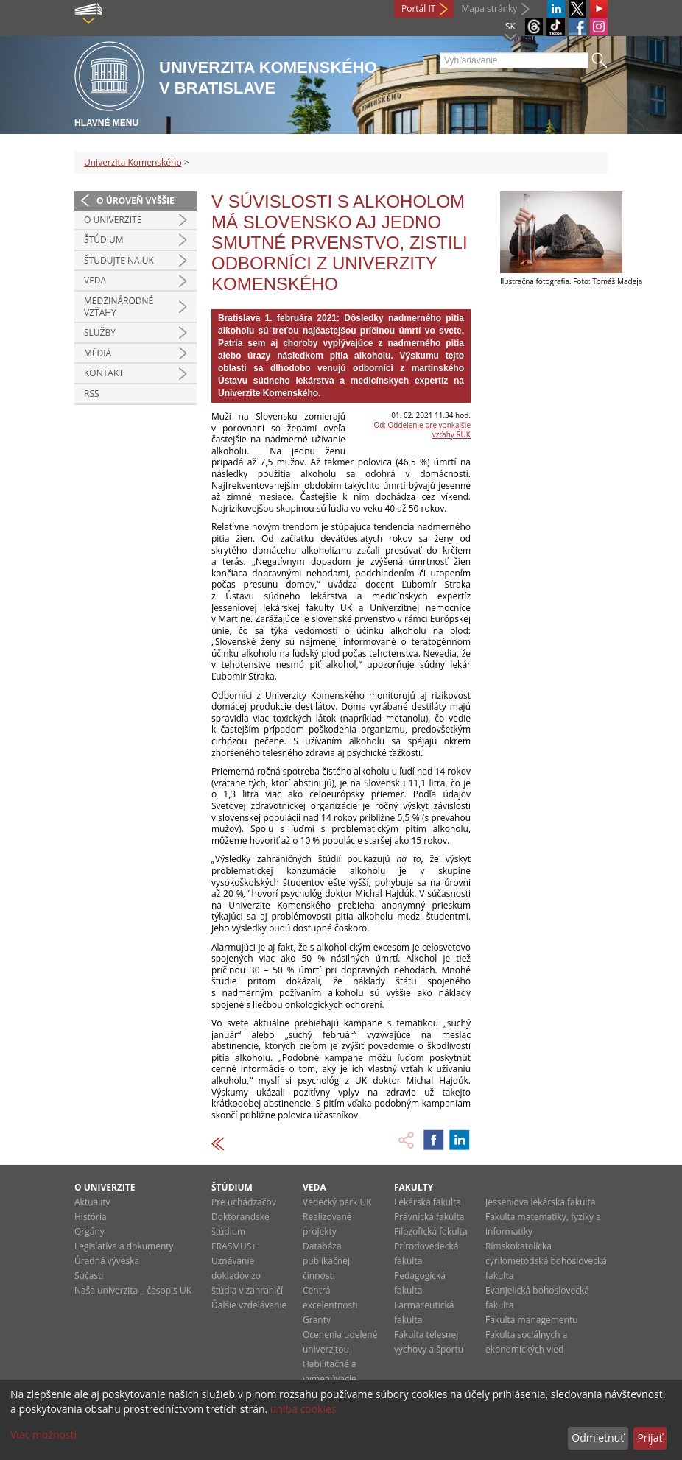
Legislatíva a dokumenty (124, 1246)
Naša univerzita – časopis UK (132, 1290)
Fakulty (413, 1187)
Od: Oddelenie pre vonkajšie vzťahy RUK (422, 430)
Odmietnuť (598, 1438)
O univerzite (112, 220)
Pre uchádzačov (243, 1202)
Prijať (649, 1438)
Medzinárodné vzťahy (118, 307)
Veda (95, 280)
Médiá (97, 353)
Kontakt (104, 373)
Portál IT (418, 8)
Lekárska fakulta (427, 1202)
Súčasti (88, 1275)
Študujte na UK (119, 260)
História (90, 1216)
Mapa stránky (489, 8)
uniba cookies (303, 1409)
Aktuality (92, 1202)
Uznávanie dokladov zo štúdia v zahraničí (247, 1276)
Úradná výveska (106, 1261)
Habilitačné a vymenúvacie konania (329, 1379)
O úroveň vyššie (135, 200)
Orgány (89, 1231)
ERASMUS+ (233, 1246)
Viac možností (43, 1435)
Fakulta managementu (531, 1319)
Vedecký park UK (337, 1202)
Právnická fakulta (429, 1216)
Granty (317, 1319)
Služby (100, 332)
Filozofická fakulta (431, 1231)
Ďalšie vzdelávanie (248, 1305)
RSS (91, 393)
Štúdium (104, 239)
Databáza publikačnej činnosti (326, 1261)
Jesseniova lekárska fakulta (540, 1202)
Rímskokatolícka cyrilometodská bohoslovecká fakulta (546, 1261)
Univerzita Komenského (133, 162)
